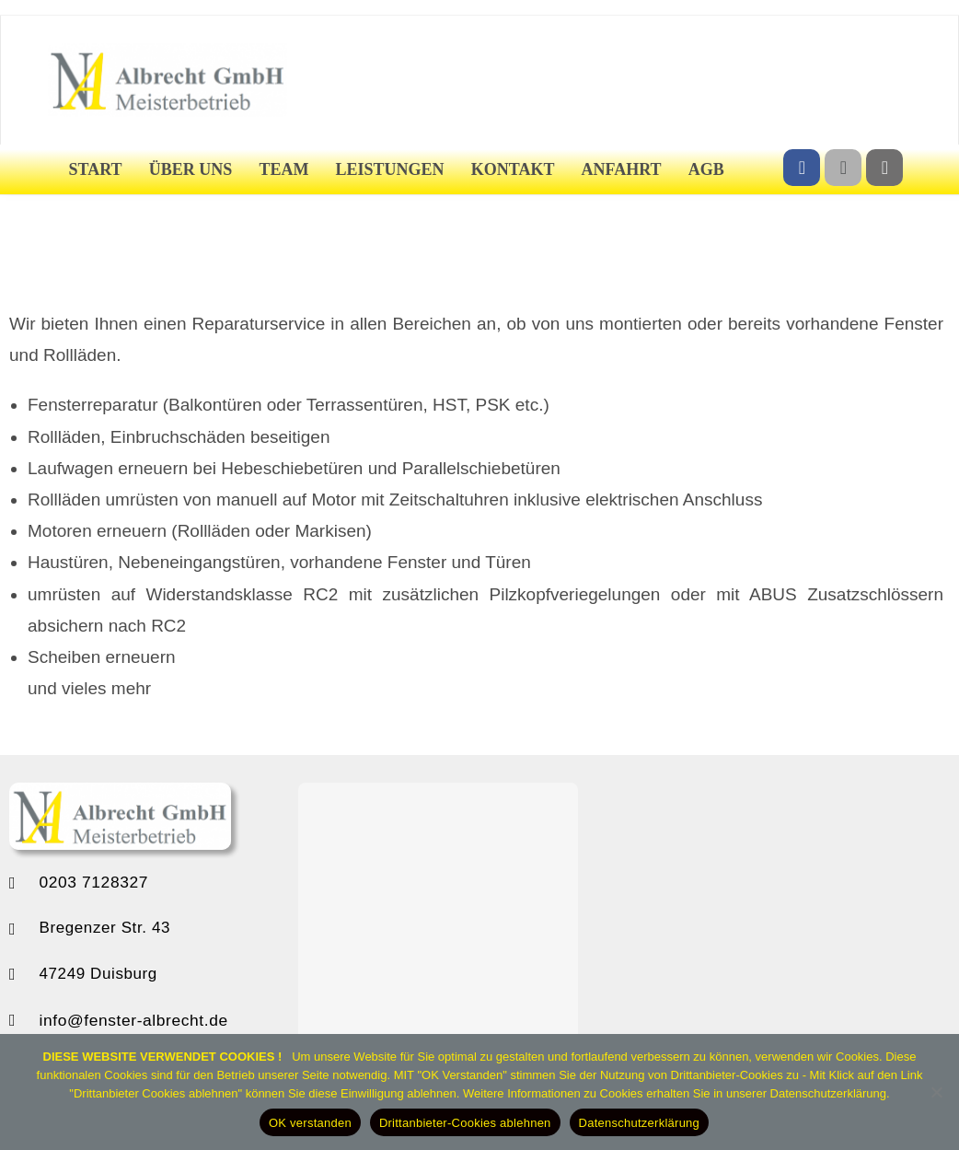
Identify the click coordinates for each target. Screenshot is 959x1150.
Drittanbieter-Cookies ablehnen (465, 1123)
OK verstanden (310, 1123)
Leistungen (390, 169)
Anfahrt (622, 169)
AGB (706, 169)
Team (283, 169)
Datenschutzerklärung (639, 1123)
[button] (260, 927)
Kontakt (513, 169)
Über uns (191, 169)
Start (95, 169)
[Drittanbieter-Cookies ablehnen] (936, 1092)
